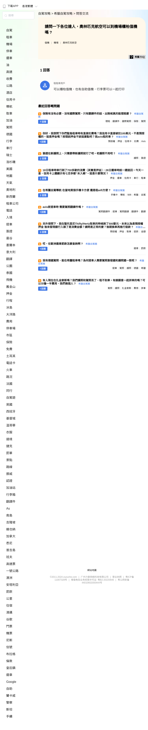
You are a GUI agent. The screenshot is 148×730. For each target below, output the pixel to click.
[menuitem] (10, 5)
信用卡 (10, 99)
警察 (9, 702)
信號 (9, 647)
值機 (47, 42)
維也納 (10, 529)
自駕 (9, 30)
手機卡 (114, 194)
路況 (9, 376)
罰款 (9, 591)
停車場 (10, 328)
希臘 (136, 194)
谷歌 (9, 619)
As (8, 508)
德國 (9, 134)
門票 (9, 626)
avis (143, 141)
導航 (9, 106)
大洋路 (10, 314)
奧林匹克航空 (70, 42)
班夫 (9, 557)
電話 (9, 210)
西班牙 (10, 411)
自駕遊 (10, 397)
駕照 (9, 127)
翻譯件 (10, 501)
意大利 (10, 252)
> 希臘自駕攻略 (62, 13)
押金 (9, 293)
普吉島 (10, 550)
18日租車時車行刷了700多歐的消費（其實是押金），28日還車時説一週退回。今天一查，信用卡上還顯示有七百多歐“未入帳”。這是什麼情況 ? (91, 172)
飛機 (9, 279)
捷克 (9, 446)
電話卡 (10, 363)
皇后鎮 (10, 668)
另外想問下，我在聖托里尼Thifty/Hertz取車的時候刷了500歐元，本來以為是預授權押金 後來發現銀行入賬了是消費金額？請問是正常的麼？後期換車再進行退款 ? (91, 227)
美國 (9, 169)
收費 (9, 78)
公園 (9, 266)
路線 (9, 467)
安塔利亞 (12, 584)
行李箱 (10, 494)
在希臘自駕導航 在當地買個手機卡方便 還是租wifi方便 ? (83, 190)
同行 (9, 390)
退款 (136, 231)
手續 (9, 716)
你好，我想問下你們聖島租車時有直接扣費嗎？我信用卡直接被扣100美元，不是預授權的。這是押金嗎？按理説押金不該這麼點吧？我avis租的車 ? (91, 135)
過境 (9, 439)
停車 (9, 51)
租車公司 (12, 203)
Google (11, 681)
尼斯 (9, 640)
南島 (9, 515)
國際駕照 (126, 121)
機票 (9, 633)
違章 (9, 674)
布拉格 (10, 654)
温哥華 (10, 425)
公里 (9, 598)
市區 (9, 335)
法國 (9, 383)
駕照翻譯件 (104, 211)
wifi (129, 194)
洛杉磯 (10, 162)
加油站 (10, 487)
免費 (9, 349)
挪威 (9, 474)
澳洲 (9, 577)
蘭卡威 (10, 695)
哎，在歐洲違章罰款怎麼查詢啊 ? (70, 243)
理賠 (107, 121)
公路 (9, 85)
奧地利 (10, 189)
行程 (9, 300)
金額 (143, 231)
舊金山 (10, 286)
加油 (9, 120)
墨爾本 (10, 245)
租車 (9, 37)
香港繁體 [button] (30, 6)
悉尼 (9, 543)
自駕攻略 (44, 13)
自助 (9, 688)
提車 (9, 224)
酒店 (9, 92)
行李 (9, 141)
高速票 (10, 564)
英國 (9, 404)
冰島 (9, 307)
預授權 (111, 141)
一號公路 (12, 571)
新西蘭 (10, 196)
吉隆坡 (10, 522)
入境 (9, 217)
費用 (9, 321)
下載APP (10, 6)
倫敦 (9, 661)
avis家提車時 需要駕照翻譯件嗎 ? (70, 206)
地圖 (9, 175)
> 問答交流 (80, 13)
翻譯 (9, 259)
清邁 (9, 612)
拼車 (143, 288)
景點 (9, 460)
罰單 (9, 453)
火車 (9, 370)
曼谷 (9, 238)
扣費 (136, 141)
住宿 (9, 605)
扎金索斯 (126, 288)
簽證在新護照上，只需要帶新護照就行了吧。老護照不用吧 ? (86, 153)
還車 (9, 58)
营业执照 (117, 577)
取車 (9, 113)
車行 (9, 148)
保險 (9, 342)
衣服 (9, 432)
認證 (9, 480)
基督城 (10, 418)
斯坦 (9, 709)
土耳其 (10, 356)
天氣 (9, 182)
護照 (136, 158)
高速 (9, 72)
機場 (9, 44)
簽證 (9, 231)
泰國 (9, 273)
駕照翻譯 (124, 211)
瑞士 (9, 155)
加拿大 (10, 536)
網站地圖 (92, 570)
